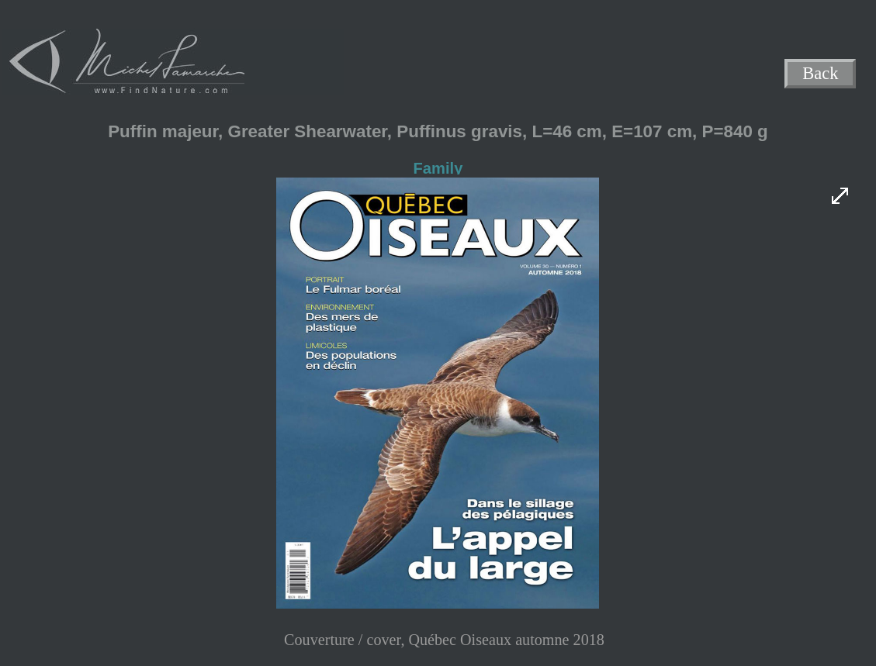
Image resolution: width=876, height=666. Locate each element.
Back (821, 74)
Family (438, 168)
